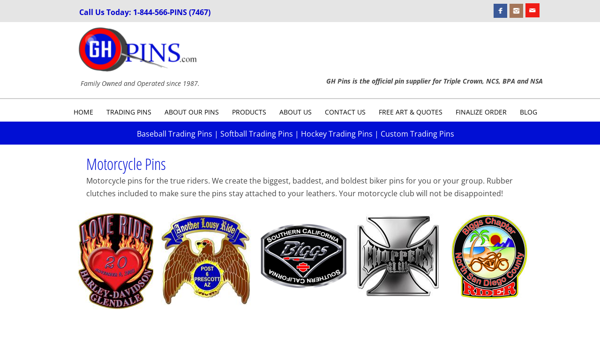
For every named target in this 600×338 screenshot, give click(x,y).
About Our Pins (192, 112)
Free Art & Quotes (410, 112)
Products (249, 112)
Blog (528, 112)
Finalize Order (481, 112)
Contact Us (345, 112)
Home (83, 112)
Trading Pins (128, 112)
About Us (295, 112)
